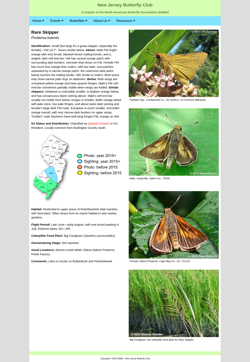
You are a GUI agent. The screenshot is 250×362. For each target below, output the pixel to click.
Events (56, 21)
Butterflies (78, 21)
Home (38, 21)
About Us (102, 21)
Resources (125, 21)
